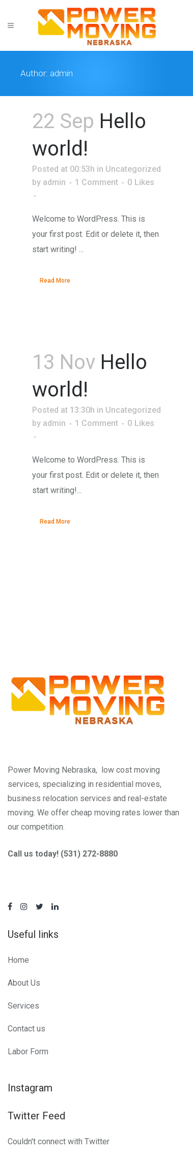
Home (18, 960)
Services (23, 1006)
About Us (24, 983)
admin (54, 182)
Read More (55, 280)
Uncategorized (133, 169)
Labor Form (28, 1051)
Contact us (26, 1028)
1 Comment (96, 182)
